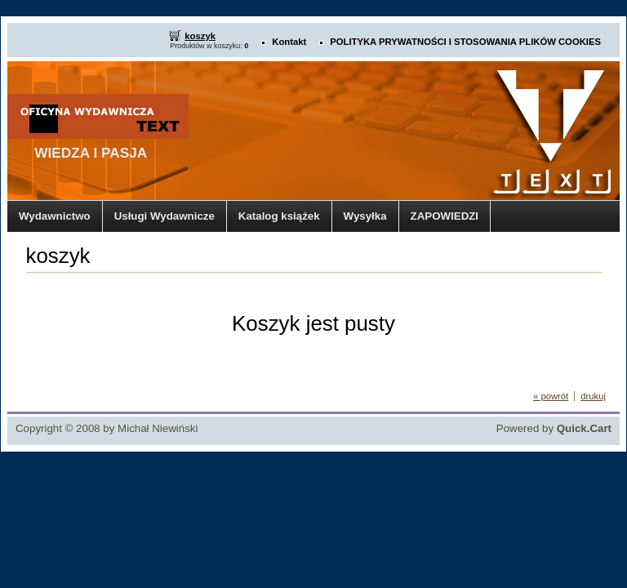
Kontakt (289, 42)
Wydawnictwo (55, 216)
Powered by (553, 428)
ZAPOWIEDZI (444, 216)
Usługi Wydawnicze (164, 216)
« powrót (550, 396)
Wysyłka (365, 216)
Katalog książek (279, 216)
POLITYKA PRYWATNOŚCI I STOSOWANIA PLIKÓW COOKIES (465, 42)
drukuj (593, 396)
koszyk (200, 36)
